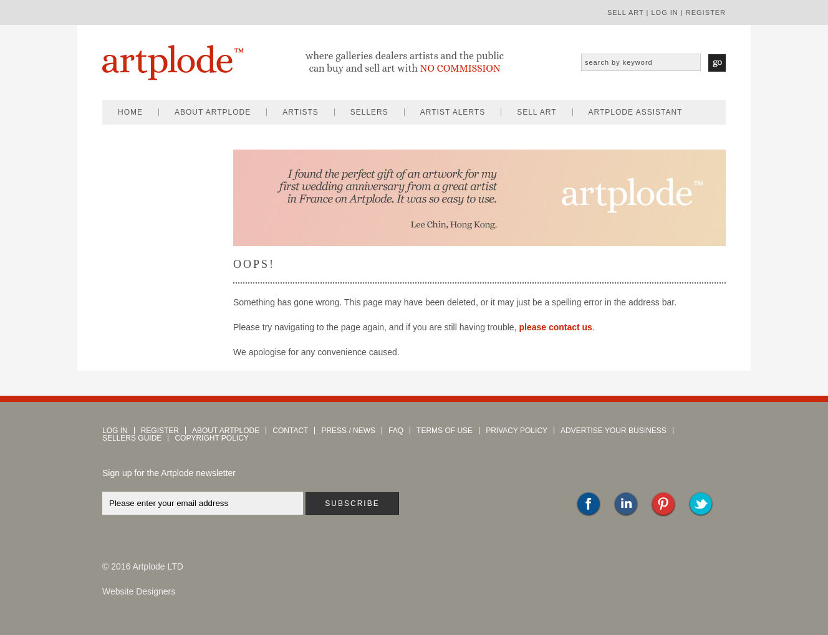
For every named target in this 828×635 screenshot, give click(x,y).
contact (290, 430)
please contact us (555, 327)
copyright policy (211, 438)
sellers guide (131, 438)
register (706, 12)
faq (395, 430)
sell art (625, 12)
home (130, 112)
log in (664, 12)
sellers (369, 112)
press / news (348, 430)
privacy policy (516, 430)
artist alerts (452, 112)
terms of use (444, 430)
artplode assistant (636, 112)
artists (300, 112)
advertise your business (614, 430)
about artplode (213, 112)
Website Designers (138, 591)
